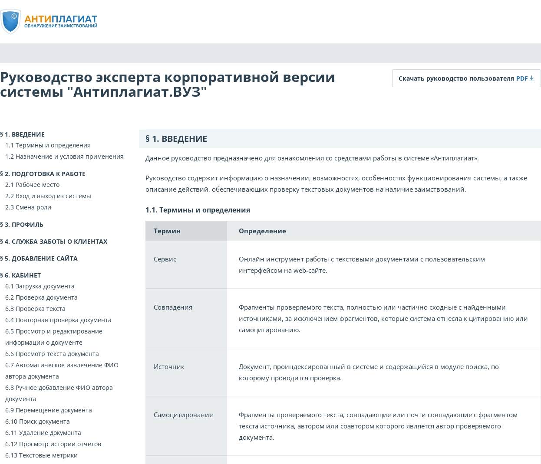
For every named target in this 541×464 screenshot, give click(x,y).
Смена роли (33, 207)
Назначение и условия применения (70, 156)
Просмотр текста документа (57, 354)
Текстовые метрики (48, 455)
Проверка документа (47, 297)
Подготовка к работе (49, 174)
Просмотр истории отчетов (60, 444)
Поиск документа (44, 421)
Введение (28, 134)
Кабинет (26, 275)
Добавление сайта (45, 258)
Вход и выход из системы (53, 196)
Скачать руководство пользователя (456, 78)
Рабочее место (37, 184)
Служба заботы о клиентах (59, 241)
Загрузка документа (45, 286)
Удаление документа (50, 432)
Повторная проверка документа (64, 320)
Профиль (27, 224)
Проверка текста (41, 308)
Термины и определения (53, 145)
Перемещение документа (54, 410)
